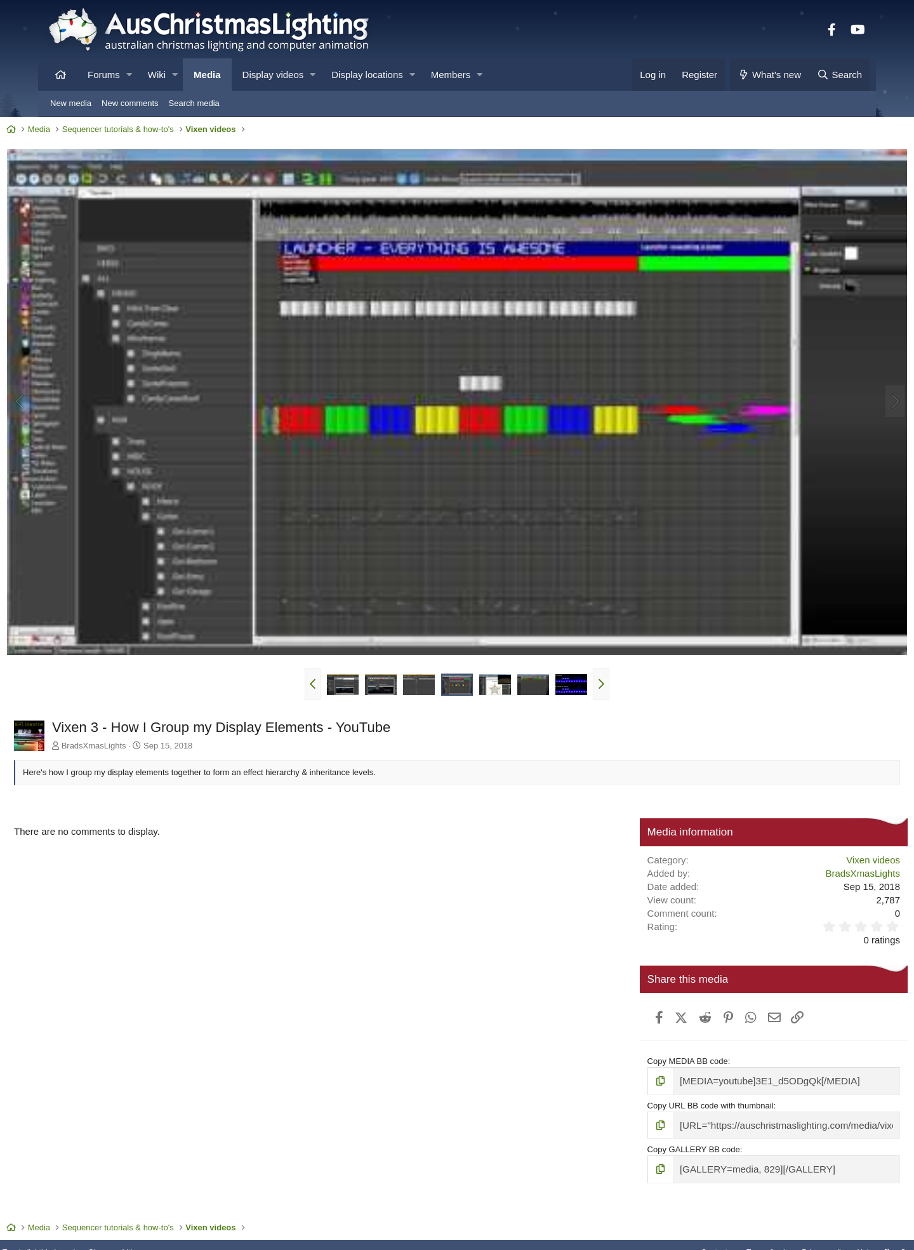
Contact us (659, 1207)
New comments (130, 103)
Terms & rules (713, 1207)
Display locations (367, 74)
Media (207, 74)
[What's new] (769, 74)
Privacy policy (773, 1207)
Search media (194, 103)
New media (70, 103)
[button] (129, 74)
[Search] (839, 74)
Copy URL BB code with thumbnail (694, 1060)
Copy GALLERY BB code (677, 1102)
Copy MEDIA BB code (671, 1018)
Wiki (157, 74)
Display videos (273, 74)
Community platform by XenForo (457, 1235)
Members (451, 74)
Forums (104, 74)
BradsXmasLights (135, 702)
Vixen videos (832, 816)
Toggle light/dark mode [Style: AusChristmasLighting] (91, 1207)
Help (816, 1207)
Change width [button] (167, 1207)
